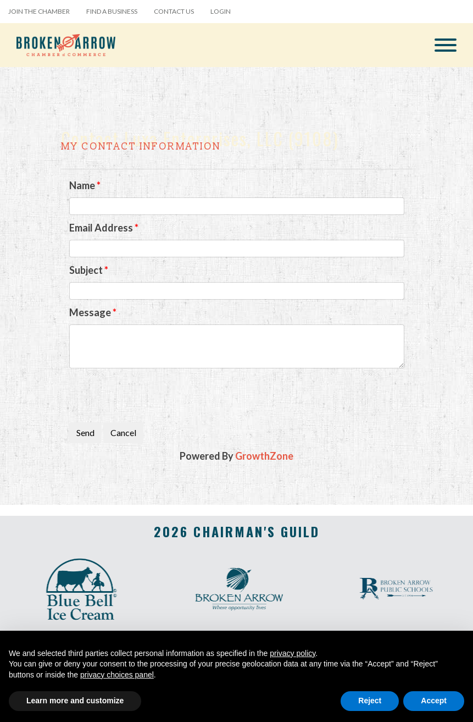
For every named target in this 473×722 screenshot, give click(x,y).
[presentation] (152, 395)
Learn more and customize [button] (75, 700)
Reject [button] (369, 700)
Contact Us (174, 11)
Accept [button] (434, 700)
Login (220, 11)
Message (90, 312)
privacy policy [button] (292, 653)
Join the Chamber (39, 11)
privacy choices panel (117, 674)
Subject (86, 270)
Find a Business (111, 11)
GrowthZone (264, 456)
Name (82, 185)
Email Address (101, 228)
